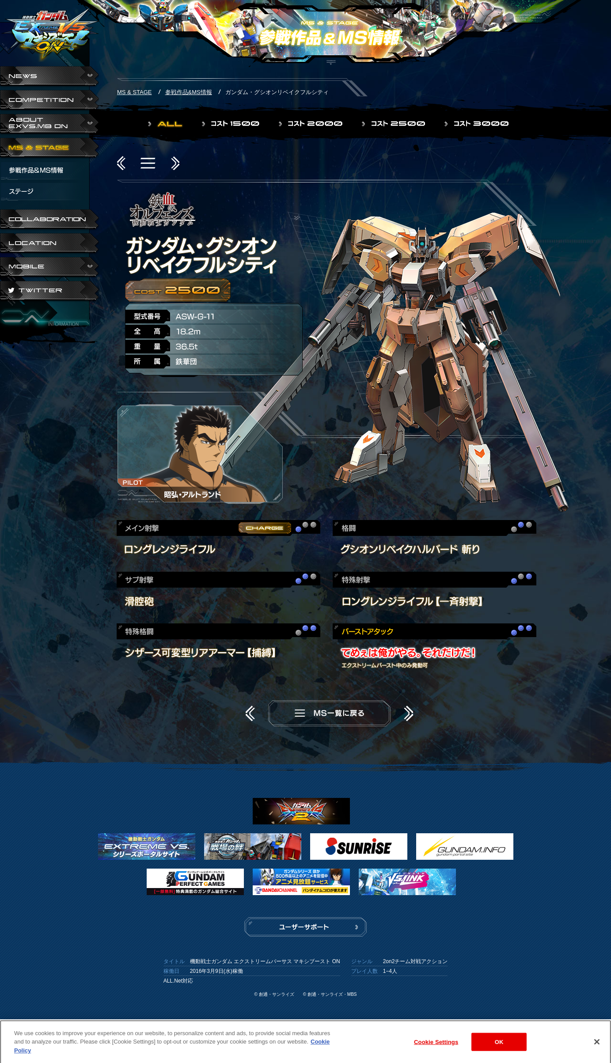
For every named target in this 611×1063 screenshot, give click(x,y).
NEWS (49, 76)
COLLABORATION (49, 220)
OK (499, 1045)
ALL (166, 123)
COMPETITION (49, 100)
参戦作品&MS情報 (188, 92)
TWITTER (49, 291)
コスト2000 (311, 123)
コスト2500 (394, 123)
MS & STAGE (49, 148)
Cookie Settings (436, 1045)
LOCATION (49, 243)
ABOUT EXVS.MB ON (49, 124)
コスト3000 (477, 123)
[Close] (597, 1045)
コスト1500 (231, 123)
